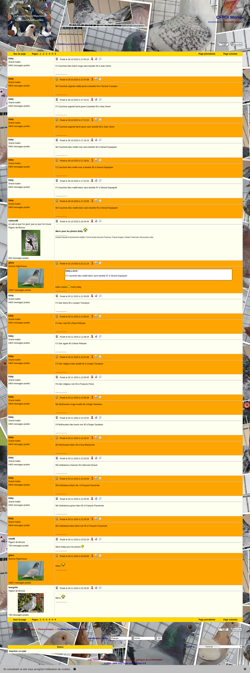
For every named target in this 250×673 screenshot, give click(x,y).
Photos (31, 44)
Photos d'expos (46, 44)
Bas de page (19, 54)
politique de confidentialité (149, 660)
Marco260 (229, 22)
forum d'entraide (109, 660)
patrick (238, 22)
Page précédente (207, 54)
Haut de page (19, 619)
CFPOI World (17, 44)
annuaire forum (126, 660)
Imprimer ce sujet (17, 651)
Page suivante (230, 54)
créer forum (93, 660)
